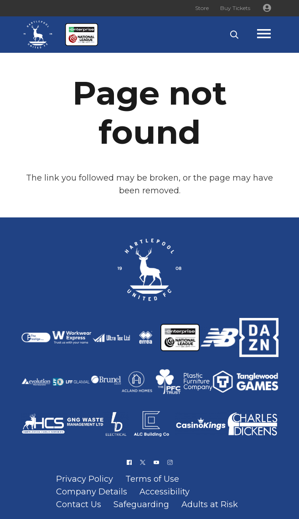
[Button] (267, 8)
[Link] (38, 34)
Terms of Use (152, 479)
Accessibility (164, 492)
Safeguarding (141, 504)
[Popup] (273, 34)
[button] (234, 34)
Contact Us (78, 504)
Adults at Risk (209, 504)
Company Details (91, 492)
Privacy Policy (84, 479)
